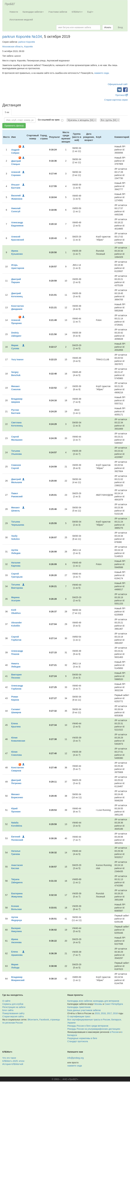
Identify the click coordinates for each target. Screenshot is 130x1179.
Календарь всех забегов (79, 1001)
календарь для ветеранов (106, 1001)
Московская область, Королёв (17, 46)
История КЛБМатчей (12, 1064)
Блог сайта (7, 1010)
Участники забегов (57, 12)
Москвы (98, 1004)
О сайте (6, 1001)
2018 (103, 1013)
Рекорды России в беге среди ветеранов (87, 1026)
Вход (120, 27)
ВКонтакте (33, 1019)
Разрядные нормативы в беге (82, 1038)
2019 (97, 1013)
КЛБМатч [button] (77, 12)
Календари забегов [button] (33, 12)
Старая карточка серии (116, 100)
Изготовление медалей (21, 19)
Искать (107, 27)
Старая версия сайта (13, 1016)
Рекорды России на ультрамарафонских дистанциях (93, 1029)
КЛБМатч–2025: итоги (13, 1061)
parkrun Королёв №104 (22, 36)
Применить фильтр (14, 125)
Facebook (44, 1019)
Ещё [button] (90, 12)
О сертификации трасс (78, 1016)
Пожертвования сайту (13, 1013)
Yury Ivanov (17, 359)
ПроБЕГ (10, 4)
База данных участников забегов (84, 1010)
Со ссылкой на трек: (49, 119)
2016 (115, 1013)
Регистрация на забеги (13, 1007)
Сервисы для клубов (12, 1004)
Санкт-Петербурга (114, 1004)
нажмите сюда (101, 73)
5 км (7, 112)
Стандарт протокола (77, 1041)
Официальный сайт (118, 84)
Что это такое (9, 1058)
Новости (13, 12)
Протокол (121, 95)
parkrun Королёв (26, 42)
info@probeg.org (75, 1058)
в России (114, 1032)
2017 (109, 1013)
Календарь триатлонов (79, 1007)
